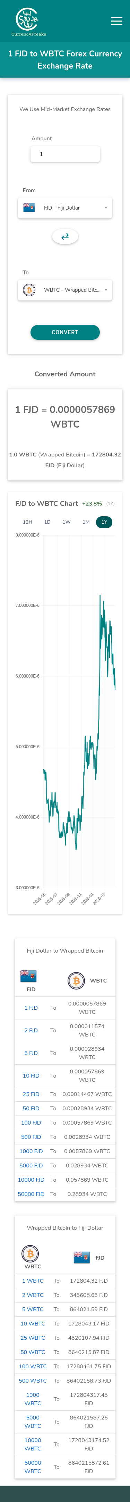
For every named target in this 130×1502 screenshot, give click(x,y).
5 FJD (31, 1053)
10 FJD (31, 1076)
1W (66, 522)
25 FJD (31, 1094)
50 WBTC (32, 1352)
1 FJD (31, 1008)
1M (86, 522)
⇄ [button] (65, 236)
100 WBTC (33, 1366)
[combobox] (65, 207)
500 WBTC (33, 1381)
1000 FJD (31, 1151)
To (26, 272)
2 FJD (31, 1030)
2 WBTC (33, 1295)
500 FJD (31, 1137)
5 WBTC (33, 1309)
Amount (42, 138)
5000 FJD (31, 1165)
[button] (116, 21)
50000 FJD (31, 1194)
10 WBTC (32, 1324)
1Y (104, 522)
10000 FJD (31, 1180)
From (29, 190)
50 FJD (31, 1108)
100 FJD (31, 1123)
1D (47, 522)
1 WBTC (33, 1281)
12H (28, 522)
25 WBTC (32, 1338)
